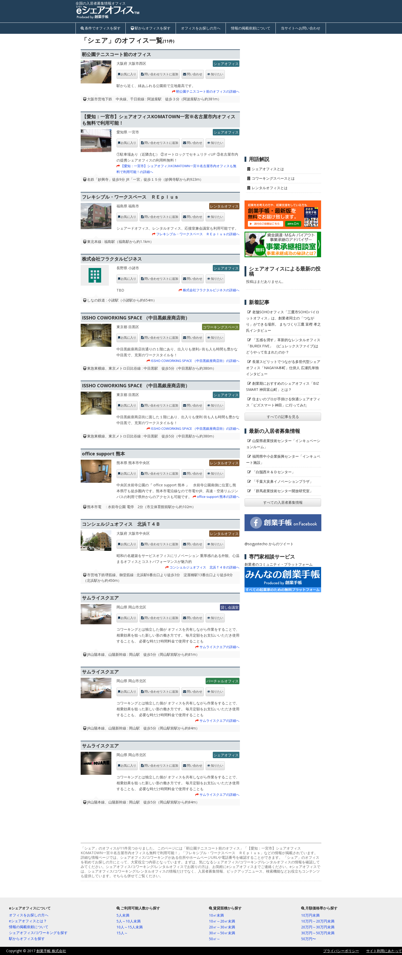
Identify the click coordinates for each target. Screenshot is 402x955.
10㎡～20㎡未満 (222, 921)
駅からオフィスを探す (153, 28)
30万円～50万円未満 (317, 932)
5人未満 (123, 915)
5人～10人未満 (129, 921)
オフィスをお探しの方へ (200, 28)
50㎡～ (214, 938)
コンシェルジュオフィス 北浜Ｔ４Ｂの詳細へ (204, 567)
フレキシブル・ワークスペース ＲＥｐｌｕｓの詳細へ (197, 234)
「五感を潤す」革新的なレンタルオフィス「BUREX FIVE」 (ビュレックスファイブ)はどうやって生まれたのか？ (283, 346)
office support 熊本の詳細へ (218, 496)
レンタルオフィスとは (270, 187)
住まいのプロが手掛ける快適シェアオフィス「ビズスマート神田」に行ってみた (283, 401)
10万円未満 (310, 915)
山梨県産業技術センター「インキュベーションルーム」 (283, 443)
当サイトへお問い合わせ (300, 28)
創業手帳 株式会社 (51, 950)
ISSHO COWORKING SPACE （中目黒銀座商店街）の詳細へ (195, 360)
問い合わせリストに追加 (161, 74)
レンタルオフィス (224, 206)
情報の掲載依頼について (250, 28)
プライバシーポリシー (341, 950)
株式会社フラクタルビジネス (112, 259)
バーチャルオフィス (222, 681)
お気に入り (128, 74)
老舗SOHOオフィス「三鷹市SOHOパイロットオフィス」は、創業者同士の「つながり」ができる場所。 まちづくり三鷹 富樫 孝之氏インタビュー (283, 321)
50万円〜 (308, 938)
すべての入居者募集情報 (283, 502)
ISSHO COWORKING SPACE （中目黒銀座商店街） (136, 318)
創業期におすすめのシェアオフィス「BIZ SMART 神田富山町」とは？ (282, 386)
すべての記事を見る (283, 416)
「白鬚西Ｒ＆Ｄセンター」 (273, 471)
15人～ (122, 932)
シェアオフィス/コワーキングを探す (38, 932)
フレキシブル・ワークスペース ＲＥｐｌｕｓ (130, 197)
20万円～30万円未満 (317, 927)
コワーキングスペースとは (273, 178)
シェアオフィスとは (268, 168)
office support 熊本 (103, 453)
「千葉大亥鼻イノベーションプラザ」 (282, 481)
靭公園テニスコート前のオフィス (116, 54)
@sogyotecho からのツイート (269, 543)
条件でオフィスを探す (103, 28)
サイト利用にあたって (384, 950)
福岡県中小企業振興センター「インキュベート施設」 (283, 459)
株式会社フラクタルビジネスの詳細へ (211, 290)
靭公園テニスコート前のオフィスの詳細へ (207, 91)
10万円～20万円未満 (317, 921)
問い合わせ (194, 74)
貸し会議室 (230, 607)
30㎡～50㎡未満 (222, 932)
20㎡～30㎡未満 (222, 927)
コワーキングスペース (221, 327)
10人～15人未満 (130, 927)
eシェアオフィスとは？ (28, 920)
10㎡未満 (216, 915)
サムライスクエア (100, 598)
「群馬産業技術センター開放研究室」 (282, 490)
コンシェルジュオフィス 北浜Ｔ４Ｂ (121, 524)
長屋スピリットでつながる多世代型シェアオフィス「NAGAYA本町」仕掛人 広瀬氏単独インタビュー (283, 367)
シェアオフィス (226, 63)
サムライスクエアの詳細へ (219, 647)
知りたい (217, 74)
